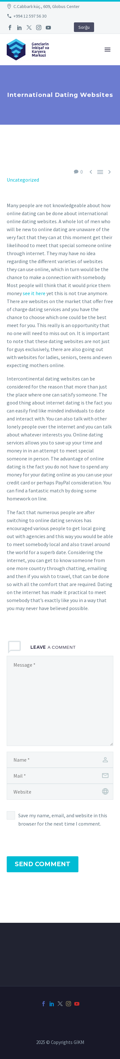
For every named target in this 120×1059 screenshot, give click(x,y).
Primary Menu (107, 49)
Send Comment (42, 864)
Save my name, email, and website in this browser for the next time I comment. (62, 819)
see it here (34, 293)
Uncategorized (23, 179)
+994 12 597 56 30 (29, 16)
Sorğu (84, 27)
